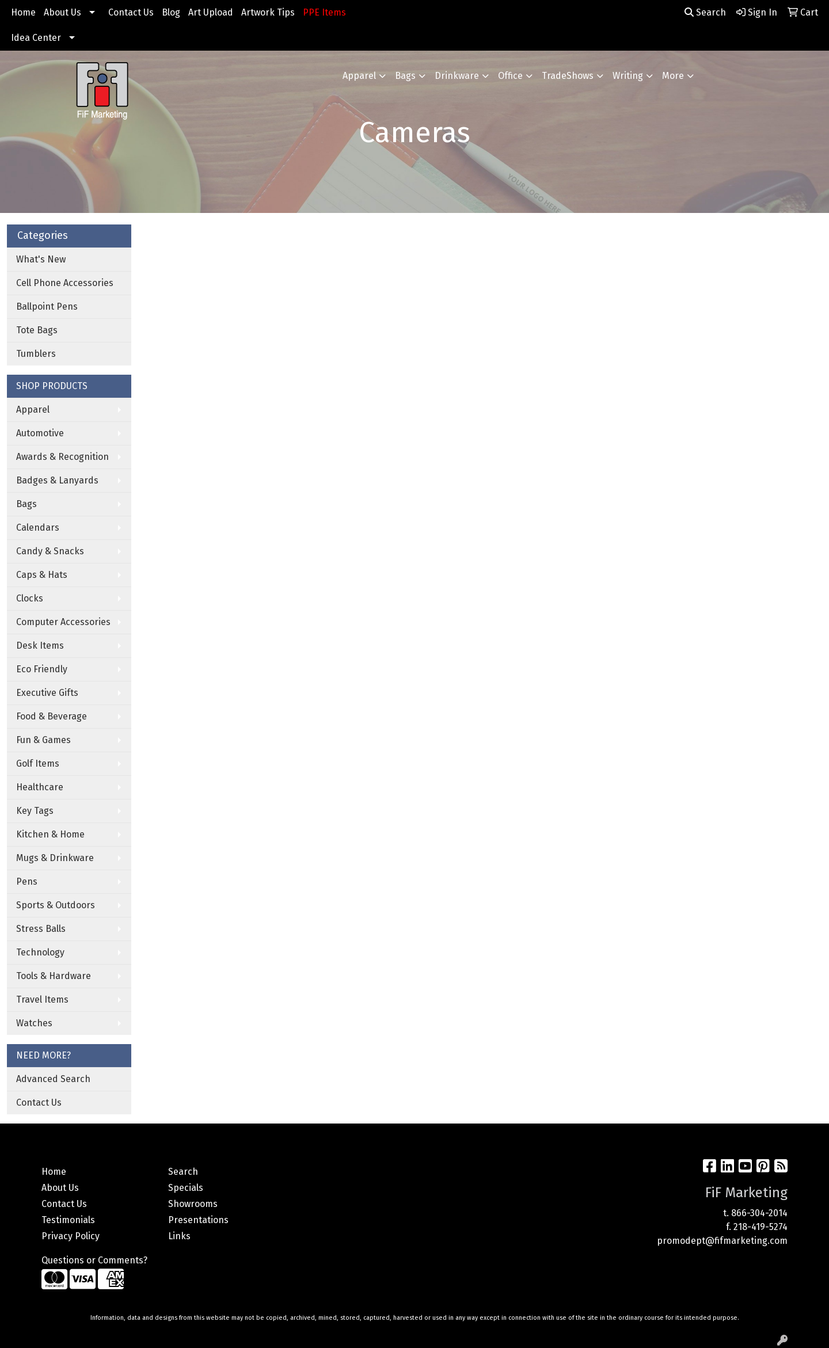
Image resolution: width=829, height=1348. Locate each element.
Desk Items (40, 645)
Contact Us (131, 12)
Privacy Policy (70, 1236)
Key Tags (35, 810)
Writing (628, 75)
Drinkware (457, 75)
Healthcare (39, 787)
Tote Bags (37, 330)
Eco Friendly (41, 669)
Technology (40, 952)
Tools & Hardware (53, 975)
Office (510, 75)
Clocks (29, 598)
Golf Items (37, 763)
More (673, 75)
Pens (26, 881)
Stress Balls (41, 928)
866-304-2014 (759, 1213)
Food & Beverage (51, 716)
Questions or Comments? (94, 1260)
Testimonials (68, 1219)
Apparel (359, 75)
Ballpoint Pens (47, 306)
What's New (41, 259)
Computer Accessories (63, 621)
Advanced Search (53, 1078)
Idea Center (36, 37)
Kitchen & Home (50, 834)
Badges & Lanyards (57, 480)
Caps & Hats (41, 574)
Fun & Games (43, 739)
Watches (34, 1023)
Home (23, 12)
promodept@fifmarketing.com (722, 1240)
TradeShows (568, 75)
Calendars (37, 527)
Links (179, 1236)
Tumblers (36, 353)
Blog (171, 12)
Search (705, 12)
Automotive (40, 433)
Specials (185, 1187)
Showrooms (193, 1203)
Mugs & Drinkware (55, 857)
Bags (405, 75)
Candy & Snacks (50, 551)
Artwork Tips (268, 12)
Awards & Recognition (62, 456)
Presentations (198, 1219)
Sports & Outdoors (55, 905)
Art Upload (210, 12)
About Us (62, 12)
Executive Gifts (47, 692)
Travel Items (42, 999)
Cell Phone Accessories (64, 282)
